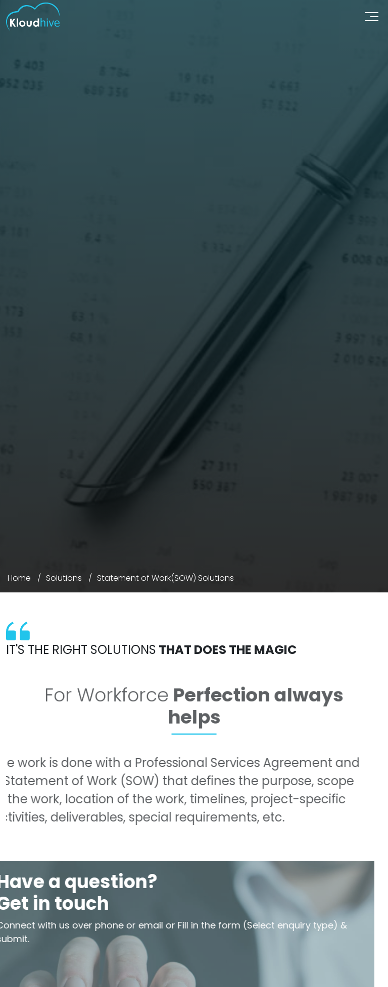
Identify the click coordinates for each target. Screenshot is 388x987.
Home (19, 578)
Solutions (64, 578)
